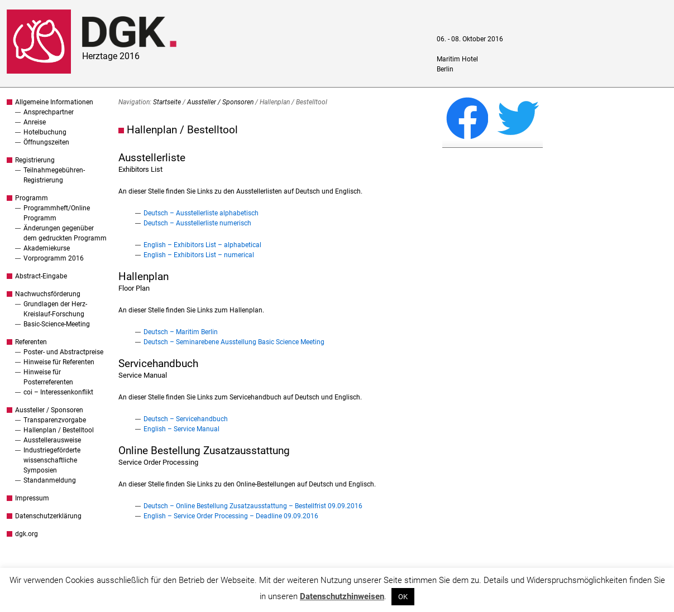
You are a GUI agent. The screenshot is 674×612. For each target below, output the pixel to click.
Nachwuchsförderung (47, 294)
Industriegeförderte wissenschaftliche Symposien (51, 460)
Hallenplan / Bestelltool (58, 430)
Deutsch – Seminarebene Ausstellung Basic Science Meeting (234, 342)
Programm (31, 198)
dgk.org (26, 534)
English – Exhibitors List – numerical (199, 255)
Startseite (167, 102)
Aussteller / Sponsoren (49, 410)
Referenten (31, 342)
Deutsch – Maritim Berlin (181, 332)
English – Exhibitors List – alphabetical (202, 245)
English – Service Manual (181, 429)
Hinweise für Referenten (58, 362)
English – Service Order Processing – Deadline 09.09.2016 (231, 516)
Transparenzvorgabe (54, 420)
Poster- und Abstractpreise (63, 352)
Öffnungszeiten (46, 142)
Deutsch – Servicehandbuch (186, 419)
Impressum (32, 498)
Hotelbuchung (44, 132)
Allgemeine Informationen (54, 102)
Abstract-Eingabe (41, 276)
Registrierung (35, 160)
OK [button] (403, 596)
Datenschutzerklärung (48, 516)
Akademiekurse (46, 248)
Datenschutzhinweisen (342, 596)
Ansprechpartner (48, 112)
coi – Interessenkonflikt (58, 392)
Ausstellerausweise (52, 440)
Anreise (34, 122)
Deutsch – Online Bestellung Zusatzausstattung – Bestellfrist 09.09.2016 (253, 506)
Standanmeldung (49, 480)
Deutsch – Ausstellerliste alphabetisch (201, 213)
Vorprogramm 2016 (53, 258)
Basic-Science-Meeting (56, 324)
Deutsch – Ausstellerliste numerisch (197, 223)
